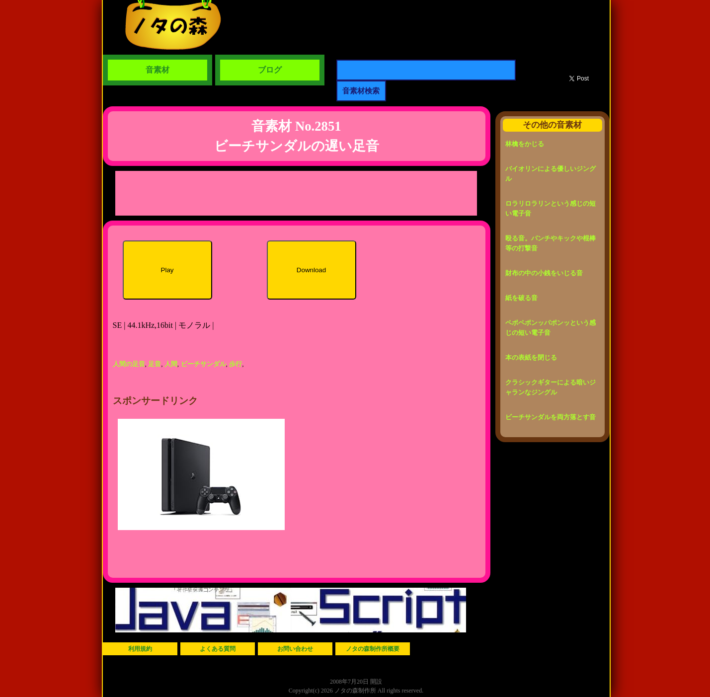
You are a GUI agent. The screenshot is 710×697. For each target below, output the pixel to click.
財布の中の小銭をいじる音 (544, 273)
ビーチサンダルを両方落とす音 (550, 417)
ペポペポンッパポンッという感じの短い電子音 (550, 327)
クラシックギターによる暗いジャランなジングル (550, 387)
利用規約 (140, 648)
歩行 (235, 364)
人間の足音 (129, 364)
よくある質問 (218, 648)
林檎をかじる (524, 144)
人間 (170, 364)
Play (167, 270)
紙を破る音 (521, 298)
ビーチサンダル (203, 364)
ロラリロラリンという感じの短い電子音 (550, 208)
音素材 (157, 70)
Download (311, 270)
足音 (154, 364)
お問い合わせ (295, 648)
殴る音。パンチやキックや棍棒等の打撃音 (550, 243)
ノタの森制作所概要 (372, 648)
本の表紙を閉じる (531, 357)
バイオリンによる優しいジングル (550, 173)
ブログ (270, 70)
